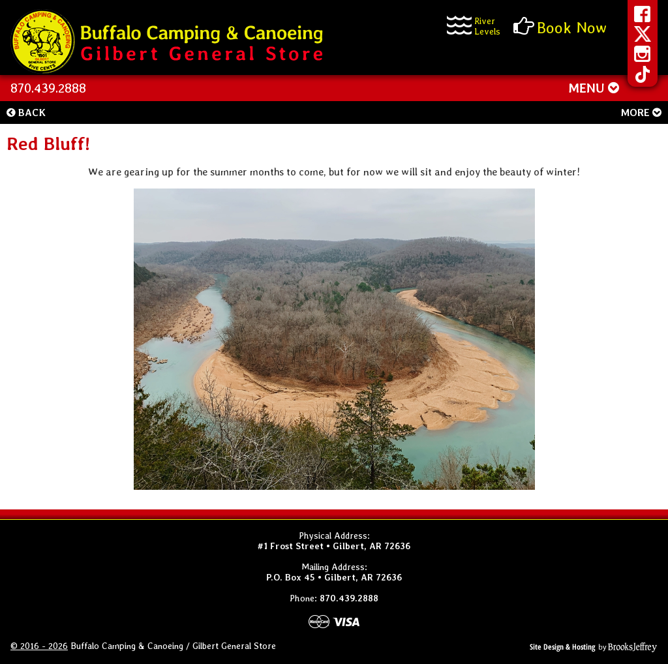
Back (26, 112)
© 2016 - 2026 (39, 646)
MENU (593, 88)
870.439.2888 (48, 88)
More (640, 112)
